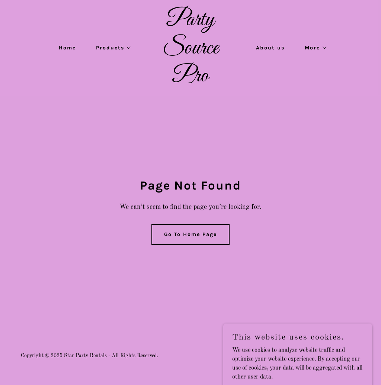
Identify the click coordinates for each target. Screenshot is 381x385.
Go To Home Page (190, 234)
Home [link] (67, 48)
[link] (190, 80)
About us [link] (270, 48)
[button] (111, 47)
